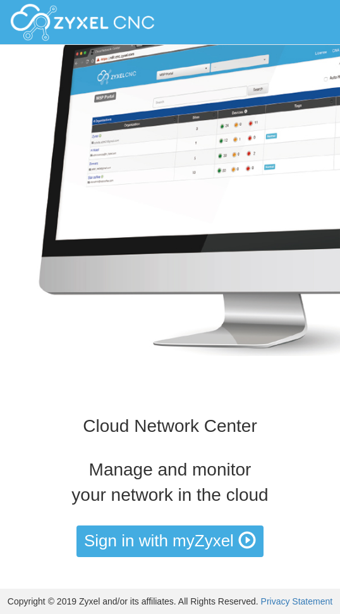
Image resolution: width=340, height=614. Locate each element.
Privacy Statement (297, 601)
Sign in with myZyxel (170, 540)
